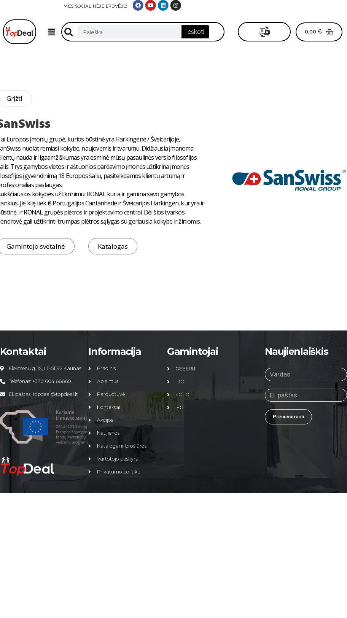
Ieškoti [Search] (195, 31)
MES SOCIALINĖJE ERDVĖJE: (257, 6)
